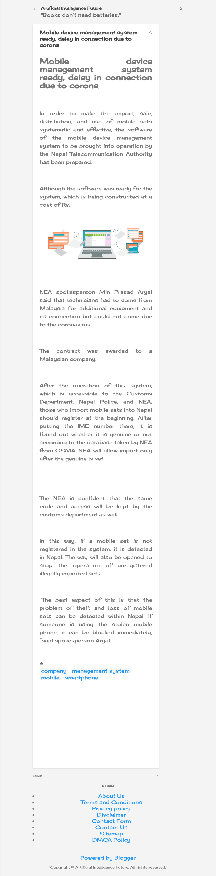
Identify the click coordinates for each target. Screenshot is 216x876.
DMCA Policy (111, 840)
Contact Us (111, 827)
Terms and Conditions (111, 802)
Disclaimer (111, 815)
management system (101, 670)
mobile (50, 677)
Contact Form (111, 821)
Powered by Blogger (108, 858)
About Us (111, 796)
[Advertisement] (189, 45)
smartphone (81, 677)
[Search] (181, 9)
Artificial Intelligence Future (71, 8)
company (54, 670)
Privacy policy (111, 808)
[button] (150, 32)
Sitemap (111, 833)
